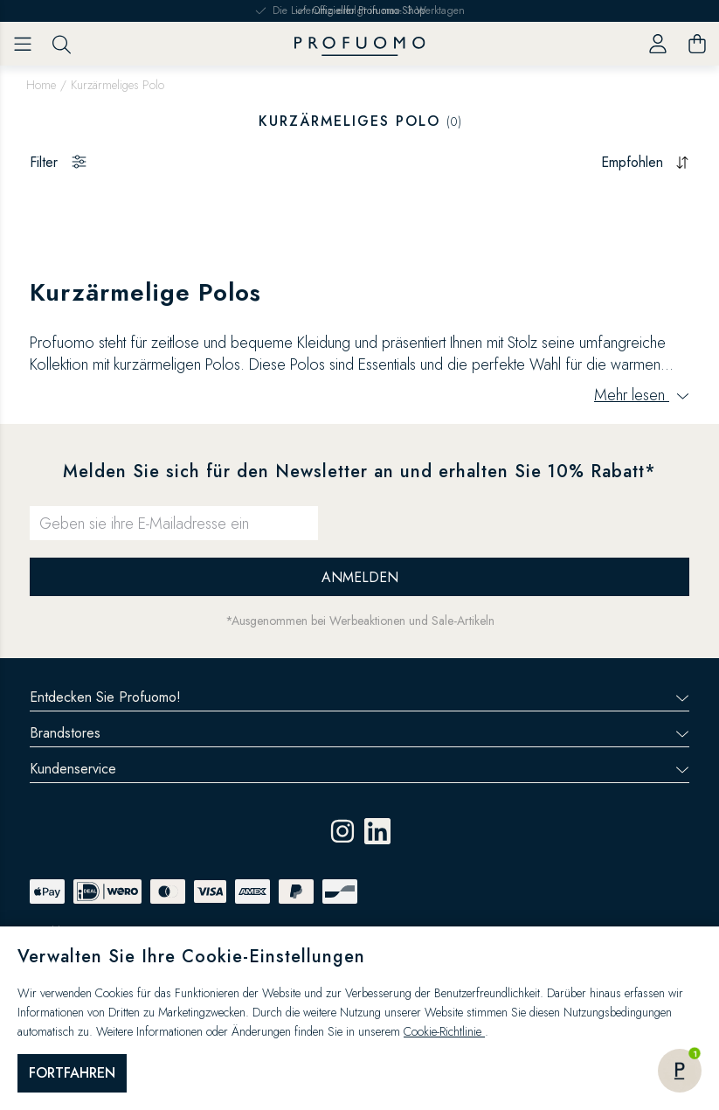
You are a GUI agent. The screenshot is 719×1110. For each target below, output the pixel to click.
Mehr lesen (641, 395)
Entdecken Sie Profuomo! (359, 697)
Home (41, 85)
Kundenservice (359, 769)
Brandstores (359, 733)
